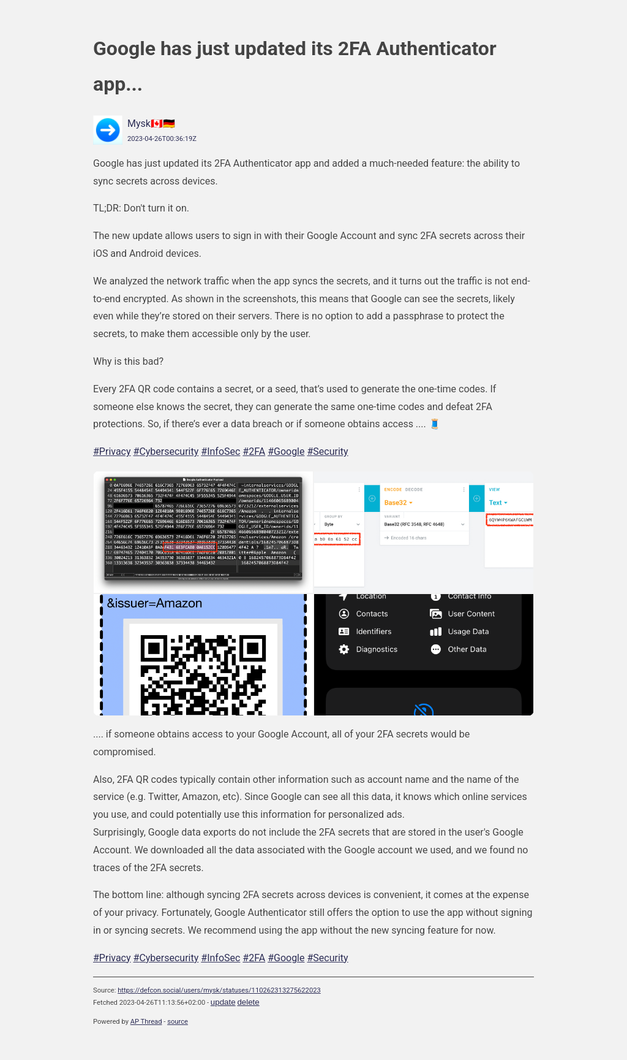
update (223, 1002)
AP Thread (146, 1022)
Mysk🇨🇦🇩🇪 (151, 123)
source (177, 1022)
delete (248, 1002)
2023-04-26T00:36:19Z (162, 139)
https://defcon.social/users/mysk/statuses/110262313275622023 (219, 990)
